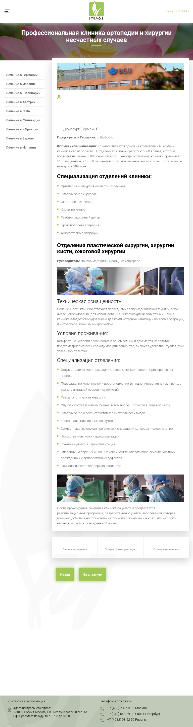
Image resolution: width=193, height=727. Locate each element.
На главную (92, 574)
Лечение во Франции (22, 129)
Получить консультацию (120, 549)
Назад (65, 574)
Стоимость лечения (166, 549)
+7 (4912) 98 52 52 (126, 719)
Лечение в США (18, 111)
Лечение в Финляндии (23, 120)
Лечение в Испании (21, 147)
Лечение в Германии (21, 75)
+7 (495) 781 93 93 (127, 708)
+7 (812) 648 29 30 (134, 714)
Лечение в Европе (20, 138)
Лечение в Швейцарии (23, 93)
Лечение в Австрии (20, 102)
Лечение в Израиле (21, 84)
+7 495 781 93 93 (177, 11)
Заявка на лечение (75, 549)
